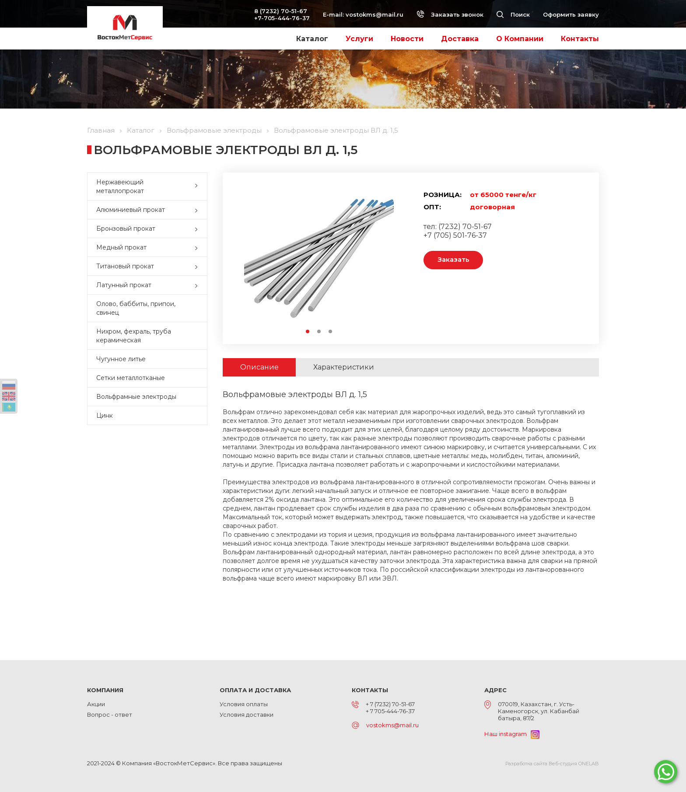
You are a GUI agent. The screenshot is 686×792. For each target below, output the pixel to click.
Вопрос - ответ (109, 714)
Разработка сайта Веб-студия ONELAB (552, 763)
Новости (407, 39)
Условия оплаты (244, 704)
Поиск (513, 14)
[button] (198, 186)
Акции (96, 704)
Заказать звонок (449, 14)
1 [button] (308, 332)
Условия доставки (246, 714)
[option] (319, 258)
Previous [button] (248, 258)
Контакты (580, 39)
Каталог (312, 39)
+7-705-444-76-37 (282, 17)
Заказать (453, 260)
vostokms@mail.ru (374, 14)
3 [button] (331, 332)
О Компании (519, 39)
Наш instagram (511, 733)
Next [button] (389, 258)
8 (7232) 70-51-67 (280, 10)
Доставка (460, 39)
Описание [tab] (259, 367)
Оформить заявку (571, 14)
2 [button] (319, 332)
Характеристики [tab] (344, 367)
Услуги (359, 39)
